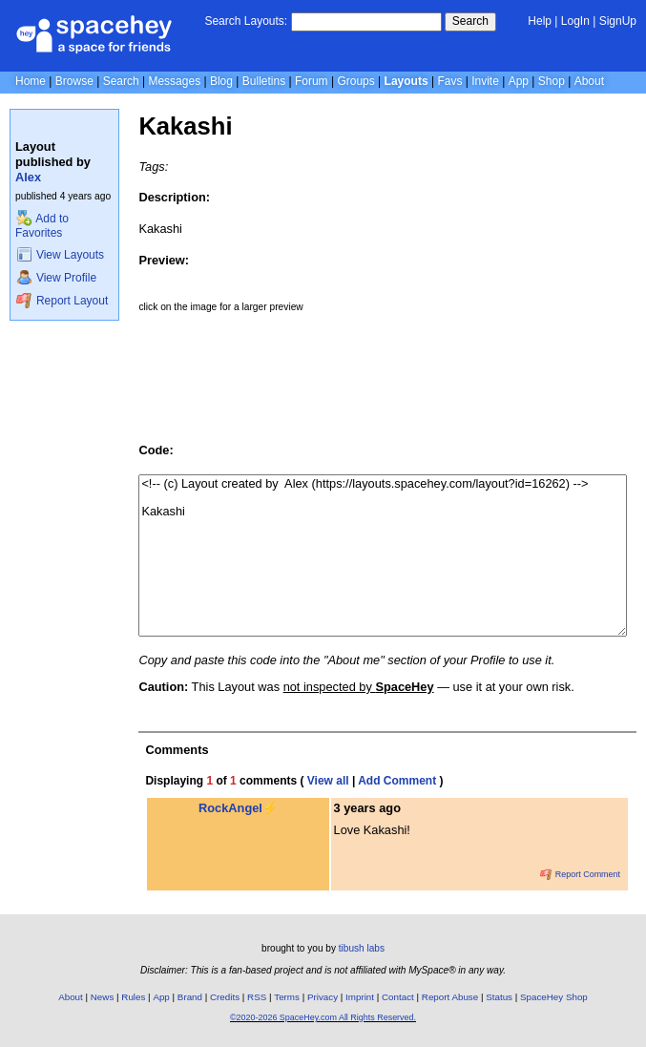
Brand (189, 997)
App (519, 81)
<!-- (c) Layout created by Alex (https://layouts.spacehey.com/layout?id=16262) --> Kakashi (382, 555)
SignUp (617, 21)
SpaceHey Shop (554, 997)
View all (328, 780)
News (103, 997)
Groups (355, 81)
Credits (225, 997)
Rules (133, 997)
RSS (256, 997)
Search (470, 21)
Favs (449, 81)
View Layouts (60, 255)
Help (540, 21)
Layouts (406, 81)
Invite (485, 81)
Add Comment (397, 780)
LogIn (575, 21)
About (589, 81)
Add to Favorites (42, 226)
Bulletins (263, 81)
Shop (551, 81)
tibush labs (362, 948)
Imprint (359, 997)
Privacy (322, 997)
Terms (287, 997)
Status (499, 997)
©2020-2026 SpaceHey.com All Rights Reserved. (323, 1017)
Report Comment (580, 874)
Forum (311, 81)
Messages (174, 81)
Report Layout (62, 300)
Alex (28, 177)
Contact (398, 997)
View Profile (56, 277)
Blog (221, 81)
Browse (74, 81)
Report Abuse (450, 997)
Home (30, 81)
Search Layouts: (245, 21)
